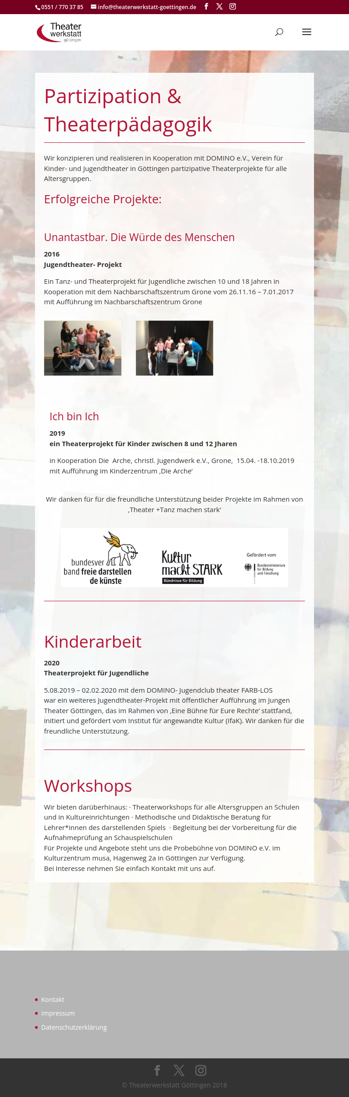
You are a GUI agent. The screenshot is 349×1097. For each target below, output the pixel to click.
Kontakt (53, 999)
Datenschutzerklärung (74, 1027)
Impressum (58, 1013)
